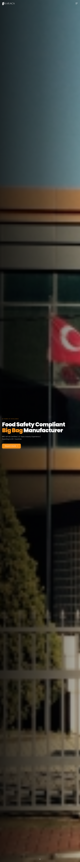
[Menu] (76, 3)
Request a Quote (11, 446)
